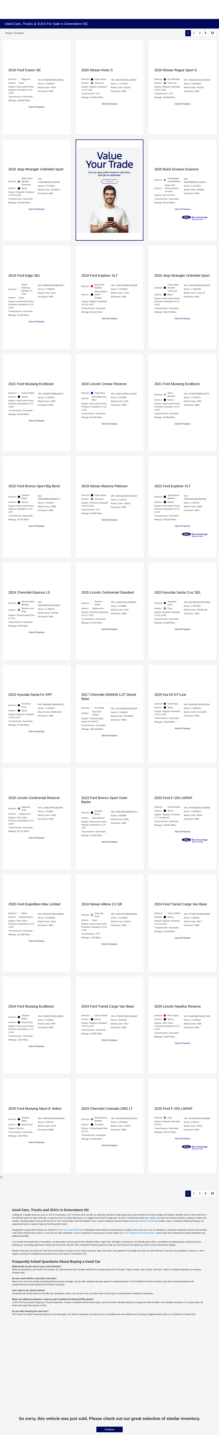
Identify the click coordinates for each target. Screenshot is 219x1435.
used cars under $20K (69, 1230)
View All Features (36, 107)
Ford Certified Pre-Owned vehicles (139, 1233)
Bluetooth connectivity (148, 1221)
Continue (109, 1429)
